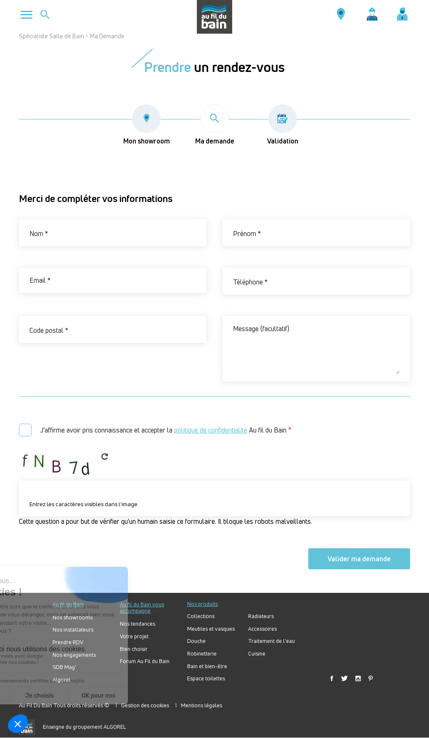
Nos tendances (137, 624)
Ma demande (214, 125)
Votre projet (134, 636)
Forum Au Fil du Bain (144, 661)
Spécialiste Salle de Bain (51, 36)
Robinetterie (202, 653)
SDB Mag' (64, 667)
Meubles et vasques (211, 629)
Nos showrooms (73, 617)
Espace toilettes (206, 678)
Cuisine (256, 653)
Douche (196, 641)
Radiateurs (261, 616)
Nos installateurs (73, 629)
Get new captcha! (104, 456)
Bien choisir (134, 649)
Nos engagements (74, 655)
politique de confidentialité (210, 430)
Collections (200, 616)
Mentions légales (201, 705)
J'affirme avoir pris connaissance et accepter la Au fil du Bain (163, 430)
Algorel (62, 679)
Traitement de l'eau (271, 641)
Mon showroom (146, 125)
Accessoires (262, 629)
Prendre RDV (68, 642)
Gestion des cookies (145, 705)
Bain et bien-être (207, 666)
